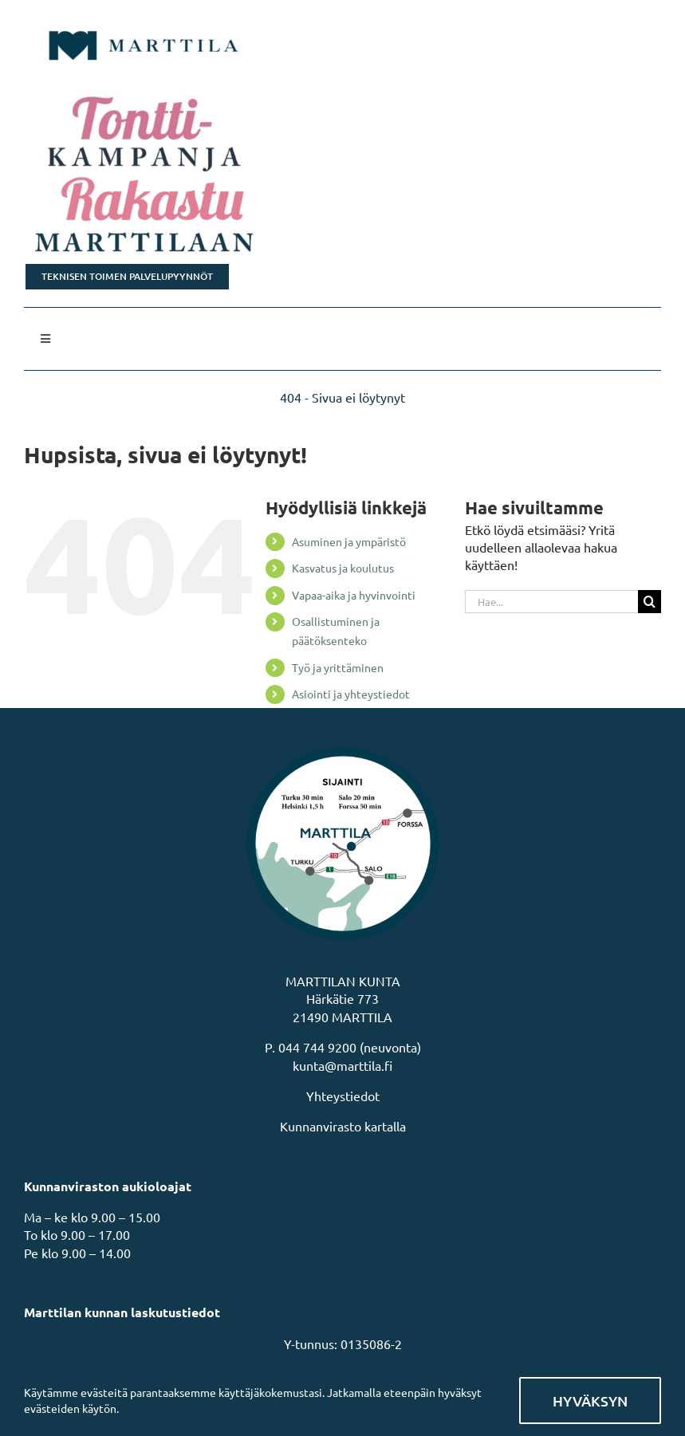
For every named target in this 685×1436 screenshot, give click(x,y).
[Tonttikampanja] (342, 131)
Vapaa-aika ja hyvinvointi (353, 595)
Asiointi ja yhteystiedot (351, 694)
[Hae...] (551, 601)
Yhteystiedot (343, 1096)
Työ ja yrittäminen (338, 667)
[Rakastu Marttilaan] (342, 216)
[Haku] (649, 601)
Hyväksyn (590, 1400)
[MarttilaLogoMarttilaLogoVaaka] (143, 22)
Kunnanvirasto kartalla (343, 1126)
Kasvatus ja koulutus (343, 568)
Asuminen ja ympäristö (349, 541)
